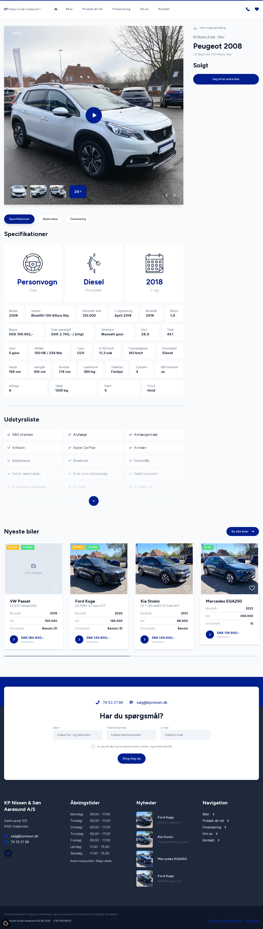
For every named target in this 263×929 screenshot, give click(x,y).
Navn (56, 730)
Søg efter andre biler (226, 79)
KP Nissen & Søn (204, 36)
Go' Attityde (252, 920)
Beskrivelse (50, 219)
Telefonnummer (116, 730)
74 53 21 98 (109, 705)
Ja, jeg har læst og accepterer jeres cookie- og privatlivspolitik (134, 749)
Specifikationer (19, 219)
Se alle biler (242, 534)
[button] (167, 195)
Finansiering (121, 9)
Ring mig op (131, 761)
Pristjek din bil (92, 9)
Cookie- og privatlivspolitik (225, 920)
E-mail (164, 730)
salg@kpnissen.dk (148, 705)
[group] (93, 115)
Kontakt (164, 9)
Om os (144, 9)
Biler (69, 9)
